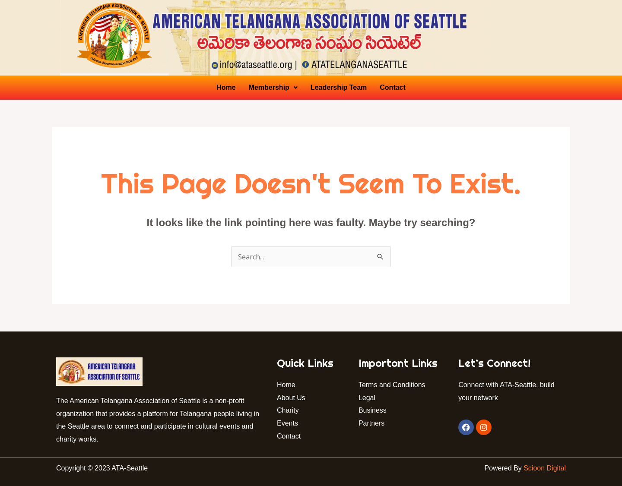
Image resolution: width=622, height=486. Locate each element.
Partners (373, 423)
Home (225, 87)
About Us (291, 397)
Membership (273, 87)
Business (373, 410)
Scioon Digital (545, 468)
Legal (367, 397)
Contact (393, 87)
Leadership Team (339, 87)
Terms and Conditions (392, 384)
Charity (288, 410)
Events (287, 423)
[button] (273, 88)
